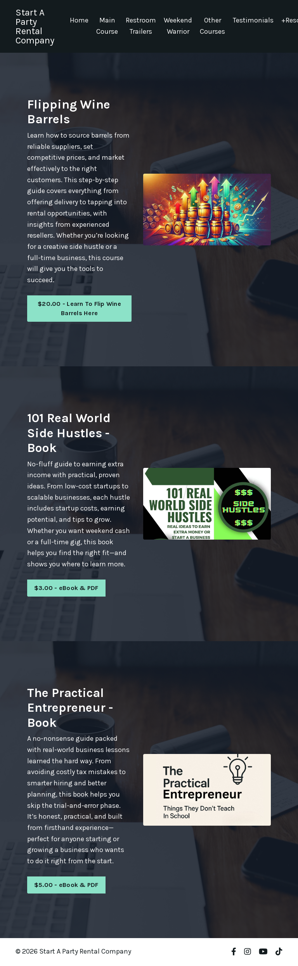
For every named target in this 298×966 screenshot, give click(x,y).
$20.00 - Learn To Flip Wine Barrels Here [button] (79, 308)
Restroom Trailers (141, 26)
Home (79, 20)
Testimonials (253, 20)
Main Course (107, 26)
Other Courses (212, 26)
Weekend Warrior (178, 26)
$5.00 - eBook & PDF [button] (66, 886)
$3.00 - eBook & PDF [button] (66, 588)
